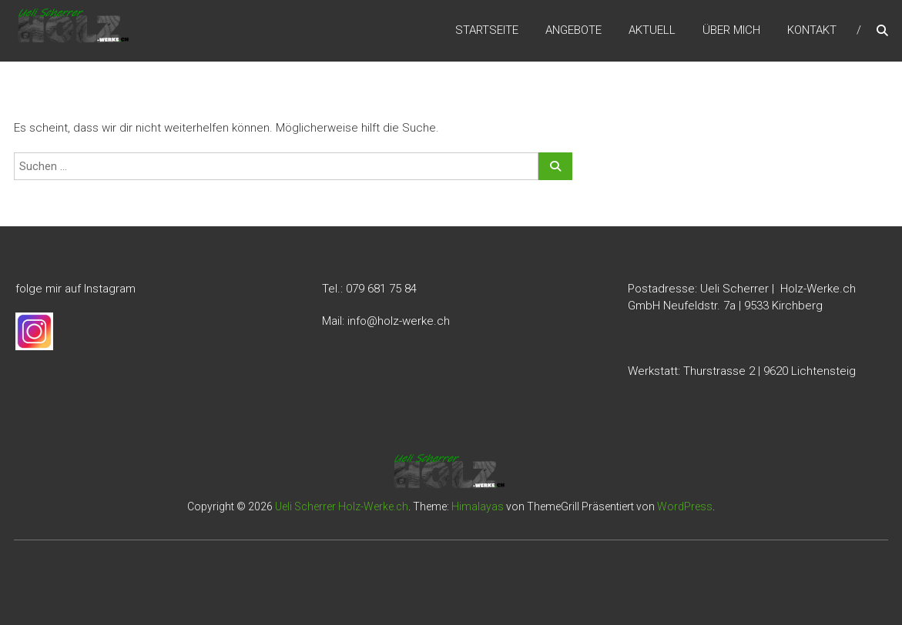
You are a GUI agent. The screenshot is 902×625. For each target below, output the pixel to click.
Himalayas (477, 506)
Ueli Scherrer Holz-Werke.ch (341, 506)
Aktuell (652, 30)
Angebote (573, 30)
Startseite (486, 30)
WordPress (685, 506)
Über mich (731, 30)
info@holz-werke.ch (398, 321)
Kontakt (812, 30)
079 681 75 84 (381, 289)
